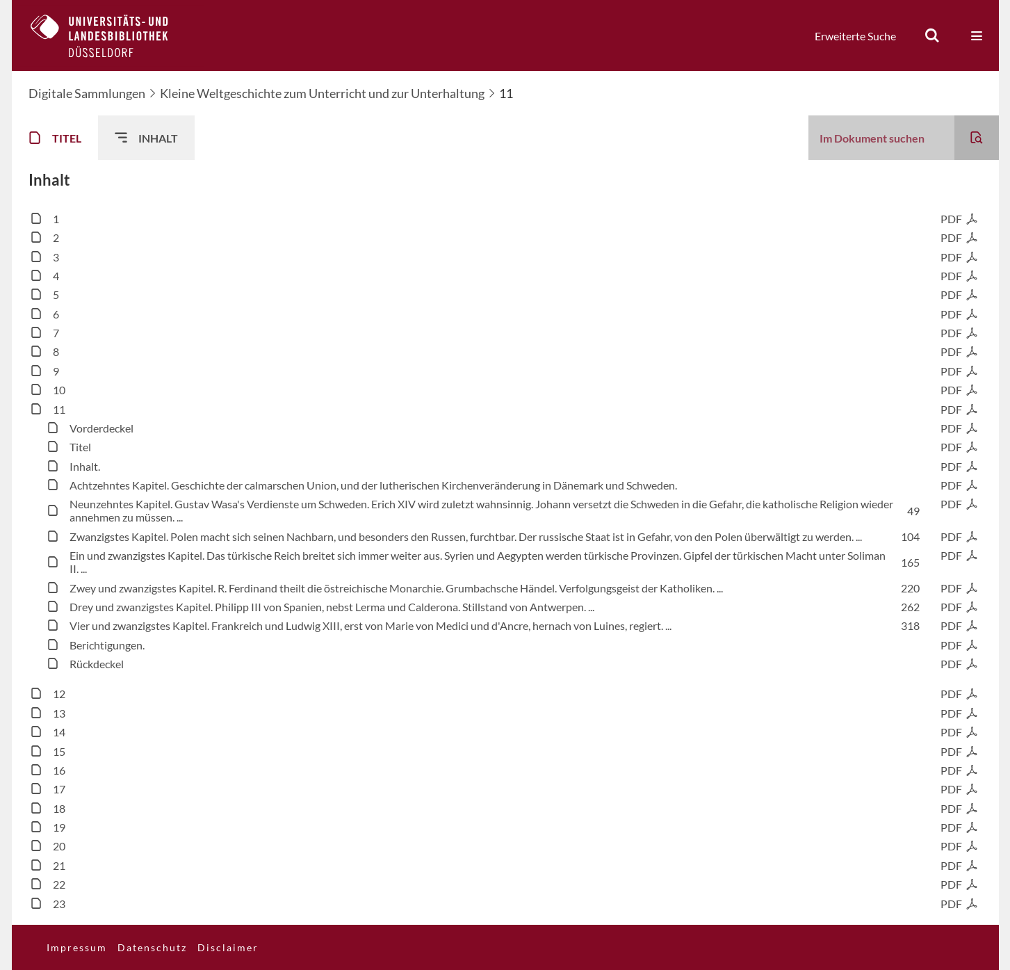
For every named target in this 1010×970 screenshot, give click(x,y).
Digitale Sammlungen (86, 93)
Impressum (77, 947)
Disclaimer (228, 947)
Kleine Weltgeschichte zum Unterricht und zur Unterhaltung (322, 93)
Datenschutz (152, 947)
